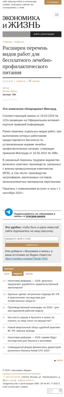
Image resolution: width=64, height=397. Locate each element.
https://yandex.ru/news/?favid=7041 (26, 258)
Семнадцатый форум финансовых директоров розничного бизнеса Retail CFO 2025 (34, 349)
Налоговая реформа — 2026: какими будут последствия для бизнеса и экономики (32, 339)
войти (37, 34)
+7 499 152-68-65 (11, 377)
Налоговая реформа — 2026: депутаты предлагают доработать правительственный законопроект (33, 284)
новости (20, 81)
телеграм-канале (35, 216)
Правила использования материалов (21, 373)
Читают (9, 268)
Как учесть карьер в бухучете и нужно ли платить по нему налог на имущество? (31, 319)
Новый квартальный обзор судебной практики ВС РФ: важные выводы (34, 329)
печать (34, 81)
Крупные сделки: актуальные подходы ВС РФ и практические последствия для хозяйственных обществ (33, 297)
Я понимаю (52, 2)
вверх (58, 360)
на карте (10, 380)
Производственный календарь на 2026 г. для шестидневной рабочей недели (33, 309)
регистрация (47, 34)
